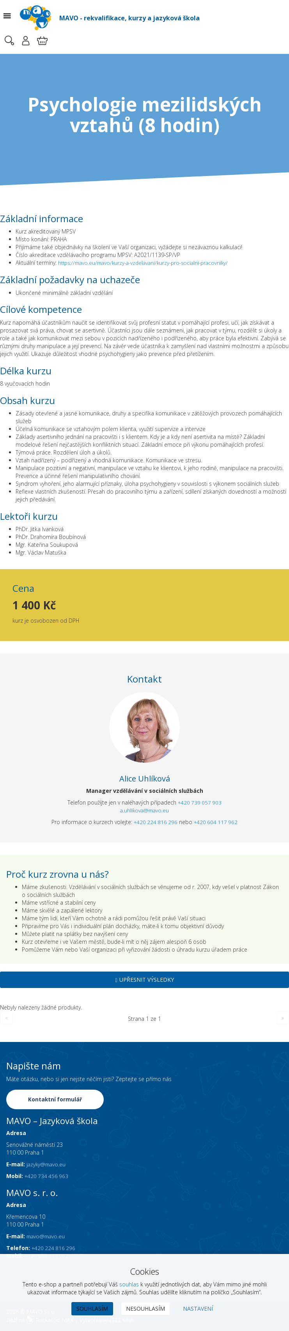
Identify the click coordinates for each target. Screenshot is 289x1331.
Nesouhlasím (145, 1308)
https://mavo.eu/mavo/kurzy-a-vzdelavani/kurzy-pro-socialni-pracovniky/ (148, 262)
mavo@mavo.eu (47, 1237)
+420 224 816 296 (154, 822)
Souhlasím (92, 1308)
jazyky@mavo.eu (47, 1165)
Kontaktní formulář (55, 1100)
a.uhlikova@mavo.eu (144, 810)
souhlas (129, 1284)
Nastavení (198, 1308)
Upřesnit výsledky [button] (144, 980)
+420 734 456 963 (47, 1176)
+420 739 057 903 (200, 803)
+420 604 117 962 (216, 822)
